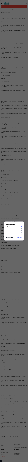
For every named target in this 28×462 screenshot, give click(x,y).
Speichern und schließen (9, 237)
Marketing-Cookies (9, 228)
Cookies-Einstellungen (10, 224)
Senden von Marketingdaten (11, 232)
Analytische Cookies (10, 230)
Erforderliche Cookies (10, 226)
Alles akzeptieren (19, 237)
